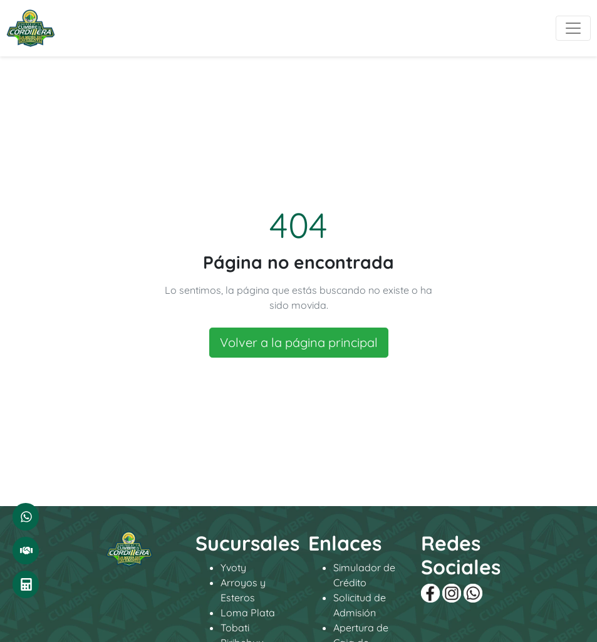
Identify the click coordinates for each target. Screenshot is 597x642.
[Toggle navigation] (573, 28)
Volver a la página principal (299, 342)
